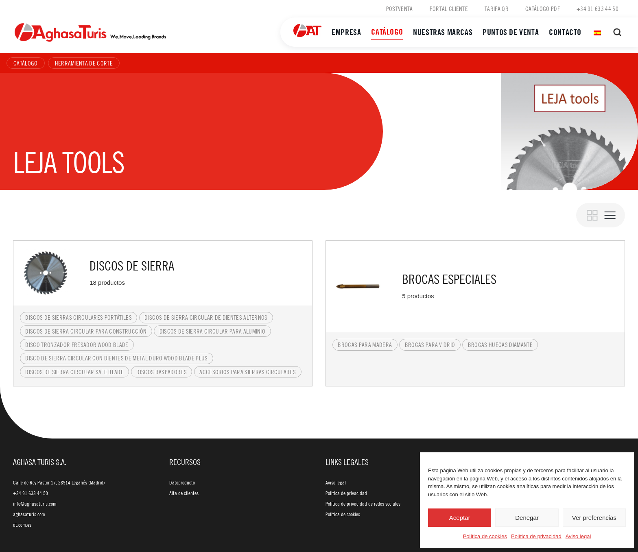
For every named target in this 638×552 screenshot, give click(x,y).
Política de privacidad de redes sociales (363, 503)
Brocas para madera (365, 344)
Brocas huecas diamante (500, 344)
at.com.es (22, 524)
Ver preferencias (594, 517)
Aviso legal (578, 536)
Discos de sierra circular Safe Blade (74, 371)
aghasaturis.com (29, 514)
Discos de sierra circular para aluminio (212, 331)
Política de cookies (485, 536)
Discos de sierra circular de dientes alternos (205, 317)
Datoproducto (182, 482)
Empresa (346, 32)
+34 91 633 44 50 (597, 8)
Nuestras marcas (442, 32)
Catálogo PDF (542, 8)
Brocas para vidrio (430, 344)
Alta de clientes (184, 493)
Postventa (399, 8)
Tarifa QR (497, 8)
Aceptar (459, 517)
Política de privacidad (536, 536)
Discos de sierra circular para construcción (85, 331)
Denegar (527, 517)
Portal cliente (449, 8)
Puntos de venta (511, 32)
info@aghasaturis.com (35, 503)
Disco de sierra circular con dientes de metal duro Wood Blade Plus (116, 358)
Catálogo (387, 31)
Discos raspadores (161, 371)
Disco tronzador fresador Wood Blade (76, 344)
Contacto (565, 32)
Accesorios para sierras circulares (247, 371)
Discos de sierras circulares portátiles (78, 317)
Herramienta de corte (84, 63)
